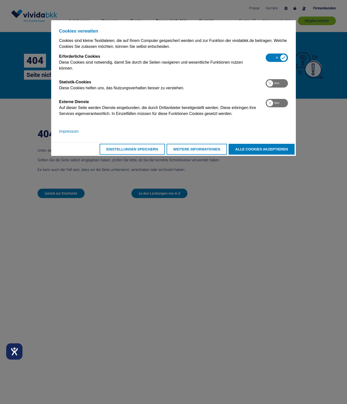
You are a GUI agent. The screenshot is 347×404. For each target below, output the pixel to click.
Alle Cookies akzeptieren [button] (261, 149)
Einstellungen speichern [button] (132, 149)
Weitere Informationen (196, 149)
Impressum (69, 131)
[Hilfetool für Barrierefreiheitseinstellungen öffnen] (14, 351)
